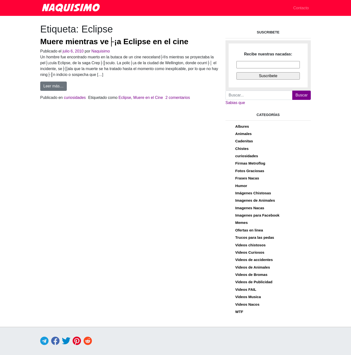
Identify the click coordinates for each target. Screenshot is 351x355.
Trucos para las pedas (254, 237)
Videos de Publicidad (253, 282)
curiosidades (75, 97)
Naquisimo (100, 51)
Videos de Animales (252, 267)
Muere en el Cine (148, 97)
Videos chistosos (250, 245)
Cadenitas (244, 141)
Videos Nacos (247, 304)
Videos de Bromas (251, 274)
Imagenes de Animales (255, 200)
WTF (239, 312)
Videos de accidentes (254, 260)
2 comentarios (178, 97)
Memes (241, 222)
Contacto (301, 8)
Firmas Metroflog (250, 163)
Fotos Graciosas (249, 171)
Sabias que (235, 103)
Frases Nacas (247, 178)
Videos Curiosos (249, 252)
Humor (241, 186)
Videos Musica (248, 297)
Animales (243, 134)
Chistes (242, 148)
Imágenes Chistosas (253, 193)
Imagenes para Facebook (257, 215)
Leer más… (55, 85)
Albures (242, 126)
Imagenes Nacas (249, 208)
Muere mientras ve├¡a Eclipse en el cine (114, 41)
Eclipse (124, 97)
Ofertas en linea (249, 230)
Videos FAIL (245, 289)
